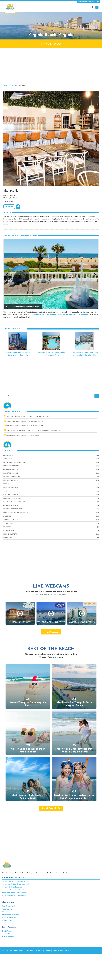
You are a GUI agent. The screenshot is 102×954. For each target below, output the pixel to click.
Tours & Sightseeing (11, 520)
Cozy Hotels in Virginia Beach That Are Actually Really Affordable (32, 431)
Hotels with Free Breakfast (12, 887)
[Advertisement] (51, 66)
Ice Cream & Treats (10, 494)
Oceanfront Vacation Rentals (13, 890)
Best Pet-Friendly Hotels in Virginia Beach (22, 435)
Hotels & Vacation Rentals (14, 878)
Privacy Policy (57, 951)
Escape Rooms (8, 530)
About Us (30, 951)
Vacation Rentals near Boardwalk (14, 893)
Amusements (8, 455)
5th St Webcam (8, 931)
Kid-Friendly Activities (12, 498)
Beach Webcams (9, 927)
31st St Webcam (8, 937)
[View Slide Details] (51, 274)
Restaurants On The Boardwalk (15, 512)
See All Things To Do (51, 808)
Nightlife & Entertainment (14, 502)
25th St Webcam (8, 934)
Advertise (47, 951)
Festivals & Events (10, 480)
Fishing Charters (10, 534)
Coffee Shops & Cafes (11, 469)
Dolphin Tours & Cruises (12, 477)
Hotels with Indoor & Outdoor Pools (16, 884)
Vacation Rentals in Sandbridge (14, 895)
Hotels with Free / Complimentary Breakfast (23, 426)
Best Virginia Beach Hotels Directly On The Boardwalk (27, 417)
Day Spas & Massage (10, 473)
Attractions (8, 459)
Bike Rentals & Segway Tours (14, 462)
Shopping (7, 516)
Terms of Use (68, 951)
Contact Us (38, 951)
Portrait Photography (12, 509)
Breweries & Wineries (11, 466)
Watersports (8, 523)
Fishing (6, 484)
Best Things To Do (9, 906)
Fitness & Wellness (10, 487)
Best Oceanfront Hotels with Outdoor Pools (23, 421)
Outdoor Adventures (11, 505)
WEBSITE (9, 207)
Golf (5, 491)
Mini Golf (7, 527)
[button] (97, 7)
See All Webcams (51, 632)
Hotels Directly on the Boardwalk (14, 881)
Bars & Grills (8, 537)
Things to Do (8, 902)
